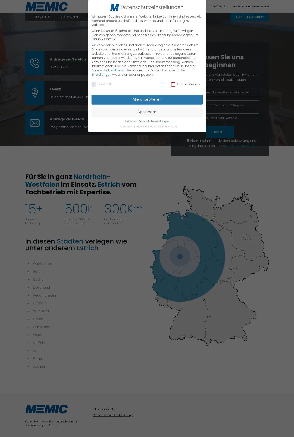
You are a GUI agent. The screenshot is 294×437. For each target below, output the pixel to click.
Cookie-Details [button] (125, 126)
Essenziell (102, 84)
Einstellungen (101, 74)
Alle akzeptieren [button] (147, 99)
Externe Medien (185, 84)
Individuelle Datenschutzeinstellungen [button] (147, 121)
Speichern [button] (147, 111)
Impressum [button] (170, 126)
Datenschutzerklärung (108, 70)
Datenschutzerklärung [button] (149, 126)
